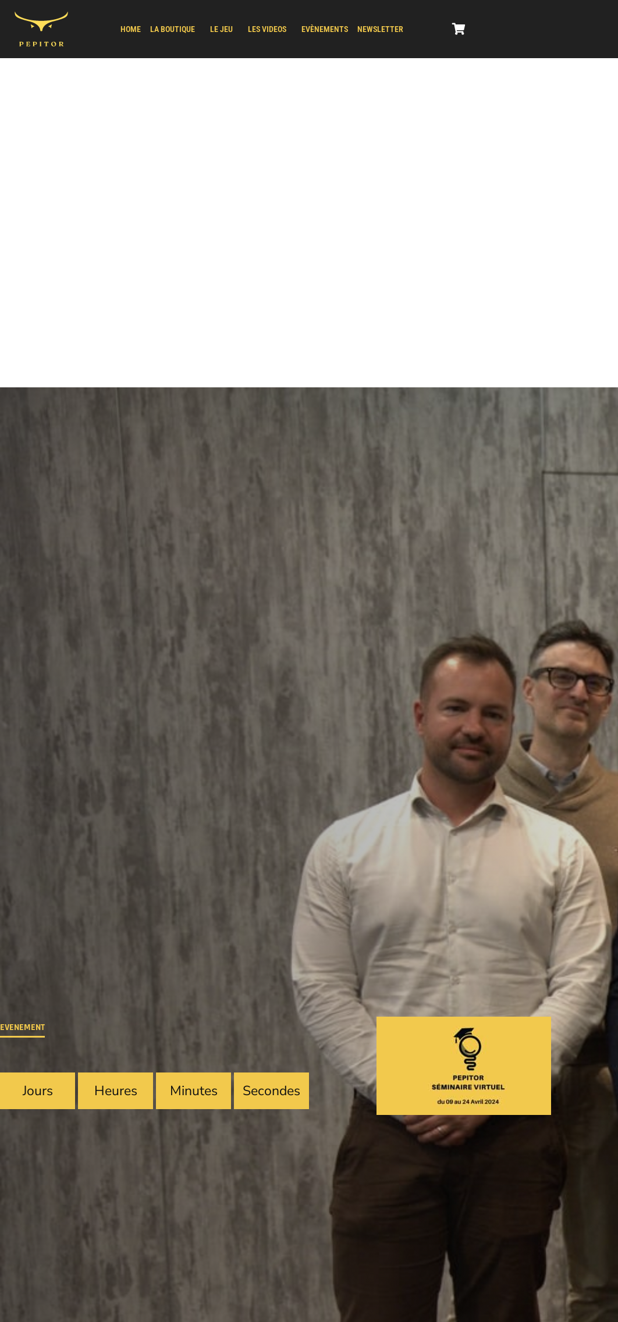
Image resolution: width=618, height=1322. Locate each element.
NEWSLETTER (380, 29)
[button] (175, 29)
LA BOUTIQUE (172, 29)
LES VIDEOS (267, 29)
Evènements (324, 29)
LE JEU (221, 29)
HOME (130, 29)
